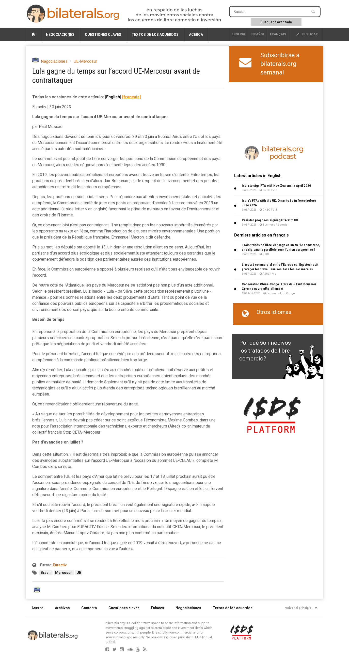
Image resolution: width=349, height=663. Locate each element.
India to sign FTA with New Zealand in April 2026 (276, 185)
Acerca (196, 35)
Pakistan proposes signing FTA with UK (270, 220)
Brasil (46, 573)
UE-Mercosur (85, 61)
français (278, 34)
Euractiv (60, 565)
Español (257, 34)
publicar (307, 34)
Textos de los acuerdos (155, 35)
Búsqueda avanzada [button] (276, 22)
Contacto (89, 608)
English (238, 34)
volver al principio (301, 608)
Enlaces (157, 608)
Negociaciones (60, 35)
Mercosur (64, 573)
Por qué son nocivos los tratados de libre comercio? (265, 351)
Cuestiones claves (103, 35)
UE (78, 573)
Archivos (62, 608)
